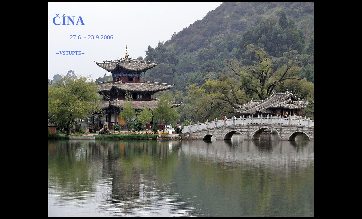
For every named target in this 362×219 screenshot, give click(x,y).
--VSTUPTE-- (70, 53)
